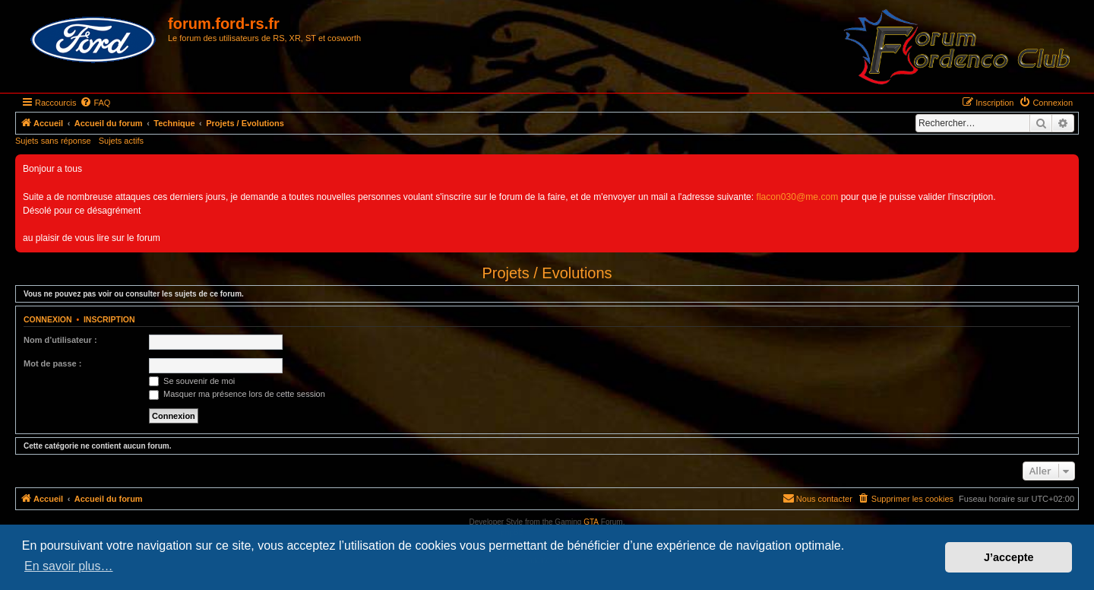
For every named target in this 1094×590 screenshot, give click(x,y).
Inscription (109, 319)
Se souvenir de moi (192, 380)
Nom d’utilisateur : (60, 339)
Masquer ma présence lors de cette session (237, 393)
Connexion (48, 319)
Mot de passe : (52, 363)
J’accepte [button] (1009, 557)
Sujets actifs (121, 140)
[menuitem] (95, 103)
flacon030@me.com (798, 197)
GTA (591, 522)
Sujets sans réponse (53, 140)
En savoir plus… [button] (68, 566)
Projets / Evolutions (547, 273)
